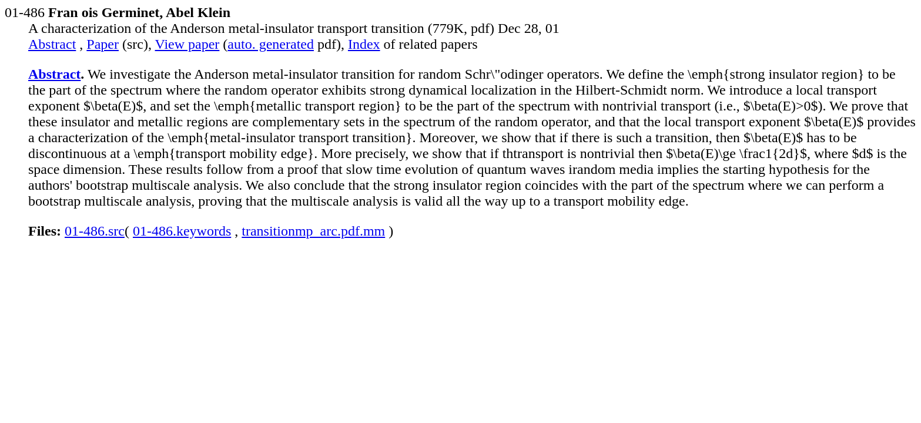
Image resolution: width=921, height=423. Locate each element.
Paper (102, 44)
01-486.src (95, 231)
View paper (187, 44)
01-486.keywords (182, 231)
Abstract (52, 44)
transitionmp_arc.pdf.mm (313, 231)
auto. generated (270, 44)
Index (364, 44)
